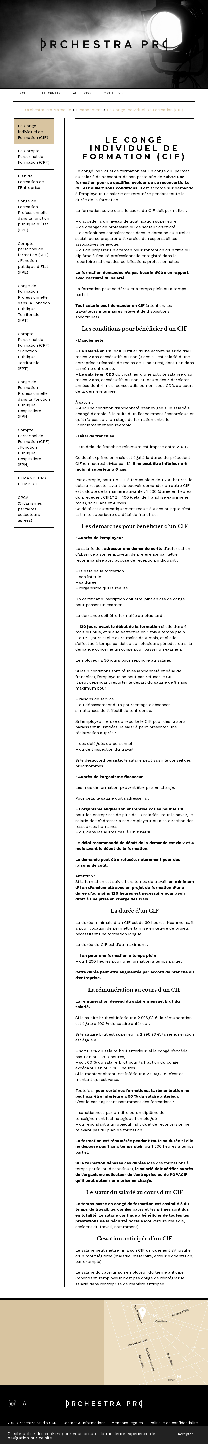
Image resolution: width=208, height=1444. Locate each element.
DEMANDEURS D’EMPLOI (32, 481)
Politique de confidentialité (173, 1423)
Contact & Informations (84, 1423)
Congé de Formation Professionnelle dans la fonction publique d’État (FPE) (33, 215)
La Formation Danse (55, 93)
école (24, 93)
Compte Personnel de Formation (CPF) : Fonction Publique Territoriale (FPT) (33, 351)
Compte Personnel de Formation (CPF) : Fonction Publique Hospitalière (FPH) (33, 447)
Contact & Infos (117, 93)
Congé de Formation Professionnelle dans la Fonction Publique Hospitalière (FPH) (34, 399)
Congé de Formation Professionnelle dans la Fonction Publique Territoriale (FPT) (34, 303)
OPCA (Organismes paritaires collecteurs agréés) (30, 509)
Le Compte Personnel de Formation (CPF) (33, 156)
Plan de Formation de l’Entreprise (31, 182)
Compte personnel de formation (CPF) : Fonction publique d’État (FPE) (33, 258)
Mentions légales (127, 1423)
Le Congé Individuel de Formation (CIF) (33, 131)
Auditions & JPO (86, 93)
